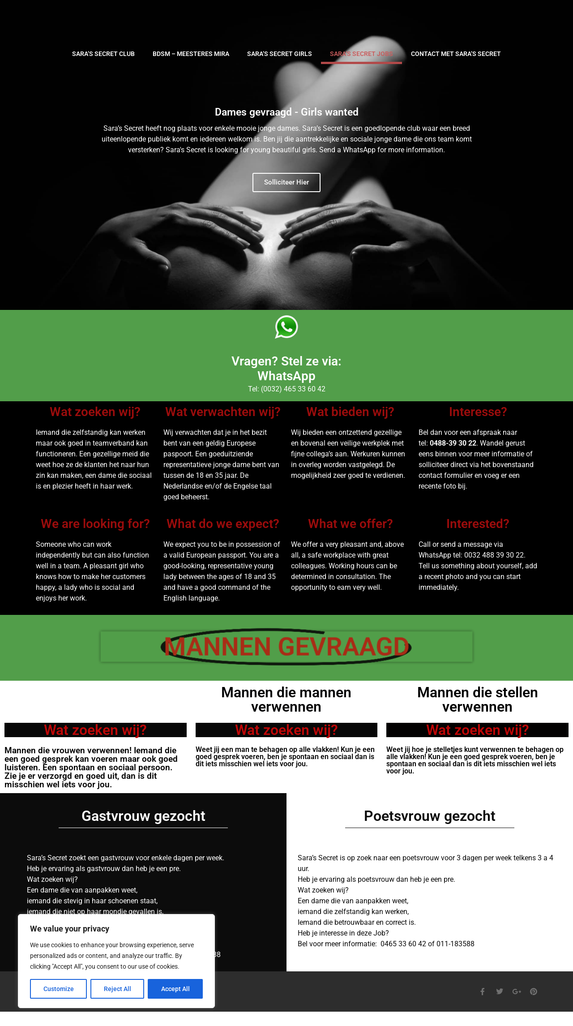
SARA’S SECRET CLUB (103, 53)
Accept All (175, 988)
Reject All (117, 988)
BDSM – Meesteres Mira (191, 53)
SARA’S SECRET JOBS (361, 53)
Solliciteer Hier (286, 182)
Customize (58, 988)
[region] (116, 961)
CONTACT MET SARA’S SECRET (456, 53)
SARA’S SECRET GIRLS (279, 53)
